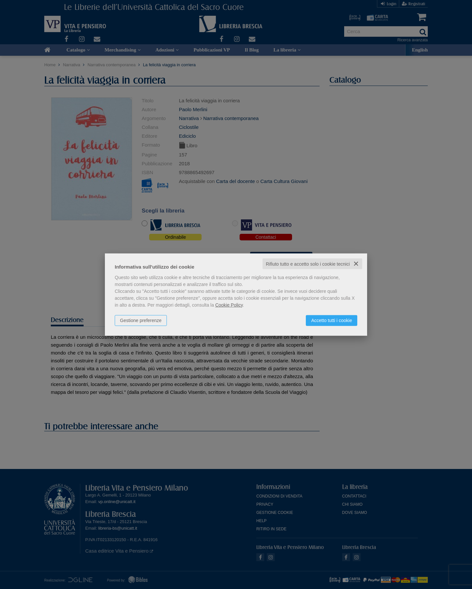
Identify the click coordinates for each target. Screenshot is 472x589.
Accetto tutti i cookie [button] (331, 320)
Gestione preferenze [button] (141, 320)
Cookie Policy (229, 304)
